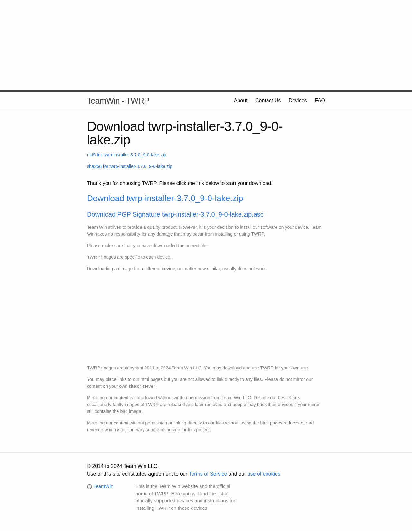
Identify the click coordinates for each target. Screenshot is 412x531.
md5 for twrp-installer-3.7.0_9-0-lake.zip (126, 154)
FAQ (320, 100)
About (241, 100)
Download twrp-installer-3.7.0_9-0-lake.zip (165, 198)
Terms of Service (208, 474)
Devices (298, 100)
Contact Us (268, 100)
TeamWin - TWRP (118, 101)
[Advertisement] (206, 45)
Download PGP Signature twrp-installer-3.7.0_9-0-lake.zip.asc (175, 214)
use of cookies (264, 474)
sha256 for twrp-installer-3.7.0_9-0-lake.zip (129, 166)
